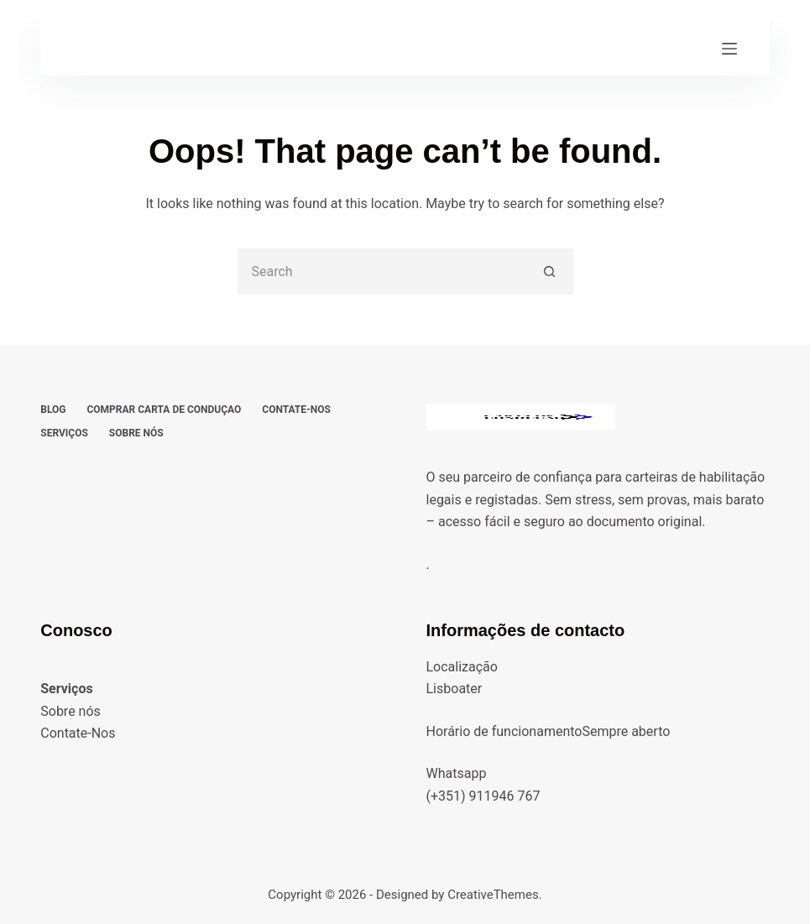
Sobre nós (136, 433)
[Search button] (550, 271)
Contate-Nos (296, 409)
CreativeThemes (493, 894)
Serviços (64, 433)
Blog (52, 409)
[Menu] (729, 48)
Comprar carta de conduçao (163, 409)
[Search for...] (382, 271)
